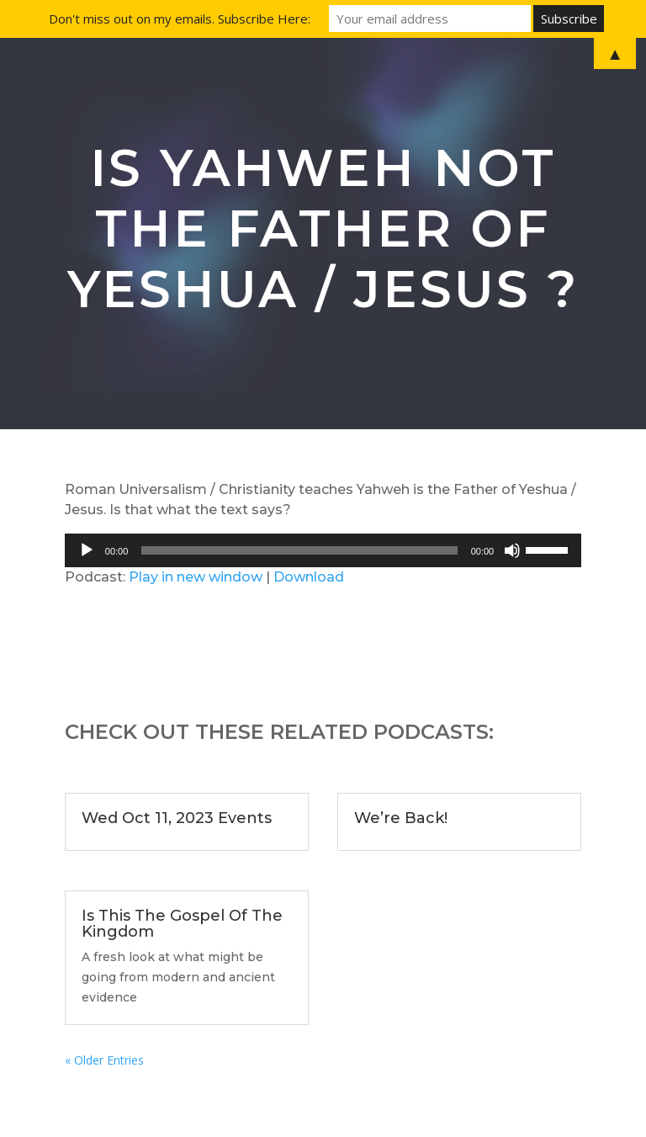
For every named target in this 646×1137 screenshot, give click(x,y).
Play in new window (195, 577)
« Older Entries (104, 1060)
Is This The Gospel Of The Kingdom (182, 923)
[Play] (86, 550)
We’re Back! (400, 818)
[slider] (299, 550)
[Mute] (512, 550)
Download (308, 577)
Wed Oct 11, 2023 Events (177, 818)
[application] (323, 550)
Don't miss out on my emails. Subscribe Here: (179, 18)
